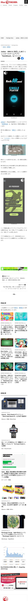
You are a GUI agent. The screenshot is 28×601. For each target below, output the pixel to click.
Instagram (15, 5)
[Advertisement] (14, 21)
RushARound (5, 124)
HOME (2, 38)
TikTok (25, 5)
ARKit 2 (14, 130)
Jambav (2, 122)
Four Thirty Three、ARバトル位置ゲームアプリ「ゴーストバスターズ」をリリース (14, 286)
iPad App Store (9, 38)
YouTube (21, 5)
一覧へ (14, 294)
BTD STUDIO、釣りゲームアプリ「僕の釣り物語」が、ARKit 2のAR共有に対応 (13, 278)
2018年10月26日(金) (5, 45)
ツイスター (7, 138)
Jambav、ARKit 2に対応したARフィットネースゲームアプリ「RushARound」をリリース (13, 54)
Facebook (5, 5)
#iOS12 (4, 47)
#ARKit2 (8, 47)
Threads (10, 5)
